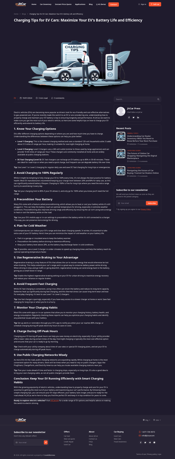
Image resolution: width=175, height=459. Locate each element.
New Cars (117, 439)
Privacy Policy (146, 209)
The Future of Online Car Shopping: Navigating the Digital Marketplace (142, 155)
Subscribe (152, 203)
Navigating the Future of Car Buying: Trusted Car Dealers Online (143, 171)
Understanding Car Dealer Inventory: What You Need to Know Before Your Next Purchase (142, 138)
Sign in (142, 4)
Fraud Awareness (120, 442)
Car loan (67, 436)
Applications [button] (80, 4)
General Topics (132, 133)
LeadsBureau (49, 455)
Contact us (93, 439)
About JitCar (93, 436)
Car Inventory (45, 4)
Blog (90, 4)
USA (156, 420)
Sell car (155, 4)
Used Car (67, 444)
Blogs (24, 14)
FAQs (91, 442)
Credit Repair (68, 442)
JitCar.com (55, 400)
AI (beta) (101, 4)
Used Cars (117, 436)
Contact (113, 4)
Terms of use (141, 454)
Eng (145, 420)
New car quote (69, 439)
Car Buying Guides (134, 151)
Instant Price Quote (63, 4)
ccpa (159, 454)
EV (15, 98)
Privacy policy (152, 454)
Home (34, 4)
